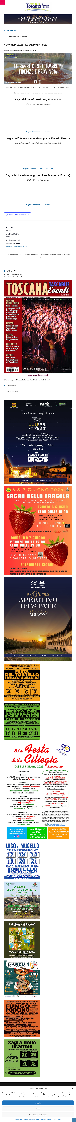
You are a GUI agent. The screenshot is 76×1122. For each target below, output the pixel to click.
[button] (73, 1089)
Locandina (46, 132)
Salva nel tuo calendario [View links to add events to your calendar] (18, 215)
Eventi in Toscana (13, 391)
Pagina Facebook (33, 132)
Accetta (38, 1103)
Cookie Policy (18, 1119)
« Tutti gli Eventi (10, 30)
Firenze (9, 246)
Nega (38, 1109)
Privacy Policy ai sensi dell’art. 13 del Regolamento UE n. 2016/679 (42, 1119)
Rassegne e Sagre (20, 246)
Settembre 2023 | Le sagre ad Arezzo (24, 254)
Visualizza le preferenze (38, 1115)
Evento (40, 169)
